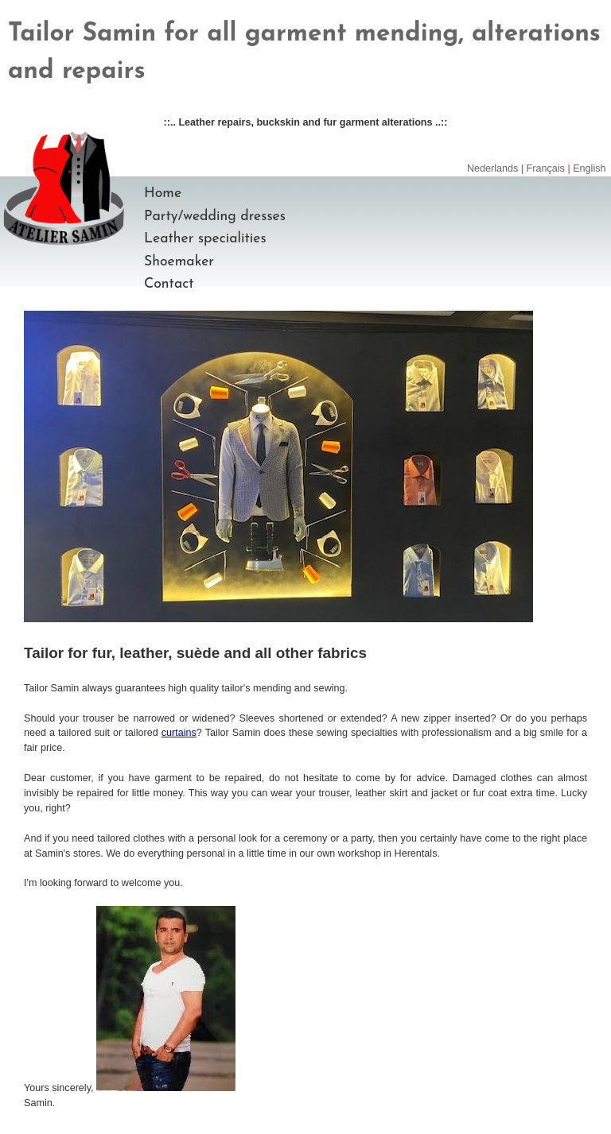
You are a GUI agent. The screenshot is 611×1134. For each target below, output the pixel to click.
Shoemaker (179, 262)
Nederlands (492, 168)
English (589, 168)
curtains (179, 732)
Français (546, 168)
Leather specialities (205, 239)
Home (162, 193)
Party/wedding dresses (215, 216)
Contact (169, 284)
